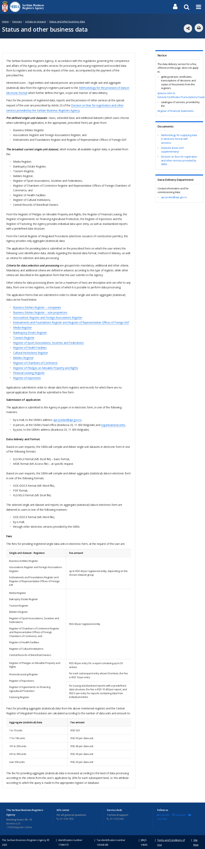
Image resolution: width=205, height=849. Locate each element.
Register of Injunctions (26, 373)
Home (5, 21)
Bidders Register (23, 354)
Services (17, 21)
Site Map (195, 837)
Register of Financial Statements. (176, 111)
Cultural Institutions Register (30, 349)
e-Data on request (35, 21)
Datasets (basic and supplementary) (172, 149)
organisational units (113, 419)
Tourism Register (23, 335)
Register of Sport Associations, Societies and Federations (47, 339)
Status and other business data (67, 21)
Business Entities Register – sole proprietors (39, 311)
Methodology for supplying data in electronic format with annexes (179, 138)
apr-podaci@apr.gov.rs (66, 415)
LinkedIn (163, 809)
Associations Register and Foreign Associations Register (46, 316)
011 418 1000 (65, 813)
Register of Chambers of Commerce (35, 359)
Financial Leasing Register (28, 368)
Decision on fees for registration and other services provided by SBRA (179, 160)
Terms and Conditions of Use (171, 837)
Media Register (22, 325)
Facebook (178, 809)
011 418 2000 (115, 813)
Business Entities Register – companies (36, 306)
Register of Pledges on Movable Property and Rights (44, 363)
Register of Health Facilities (29, 344)
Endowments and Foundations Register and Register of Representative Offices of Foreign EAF (70, 320)
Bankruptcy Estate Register (29, 330)
